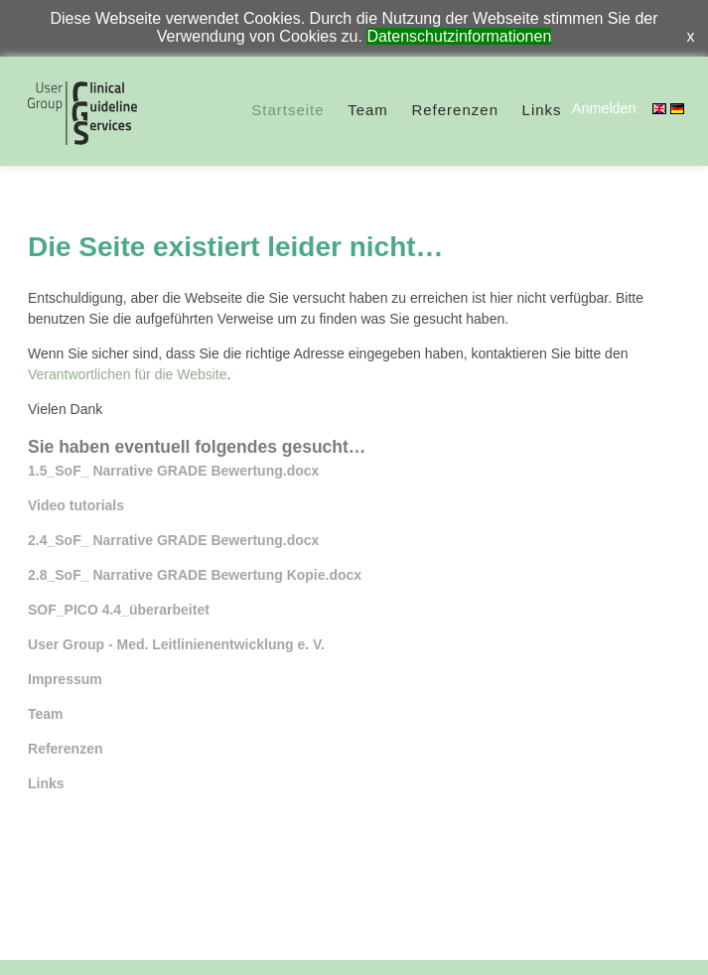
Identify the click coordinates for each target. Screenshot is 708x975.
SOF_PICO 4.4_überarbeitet (119, 610)
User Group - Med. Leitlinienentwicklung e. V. (176, 644)
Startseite (287, 109)
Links (542, 109)
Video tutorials (76, 505)
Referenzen (454, 109)
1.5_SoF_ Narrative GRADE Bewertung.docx (173, 471)
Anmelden (604, 108)
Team (368, 109)
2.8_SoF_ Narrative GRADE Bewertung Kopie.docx (194, 575)
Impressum (65, 679)
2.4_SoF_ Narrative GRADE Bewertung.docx (173, 540)
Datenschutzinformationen (458, 36)
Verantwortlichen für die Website (127, 374)
